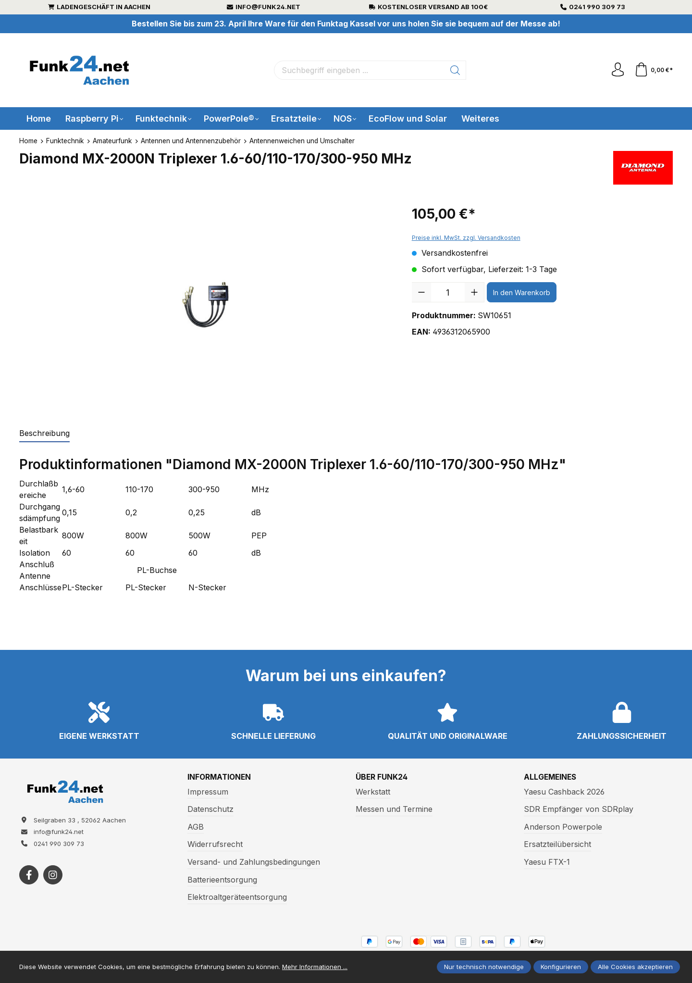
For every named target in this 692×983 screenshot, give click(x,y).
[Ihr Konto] (617, 70)
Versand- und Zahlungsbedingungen (253, 862)
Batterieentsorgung (222, 879)
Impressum (207, 791)
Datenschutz (210, 809)
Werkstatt (373, 791)
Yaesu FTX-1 (547, 862)
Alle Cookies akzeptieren (635, 967)
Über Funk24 (382, 777)
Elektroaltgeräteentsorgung (237, 897)
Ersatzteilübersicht (557, 844)
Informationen (220, 777)
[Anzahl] (448, 292)
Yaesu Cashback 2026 (564, 791)
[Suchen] (455, 70)
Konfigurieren (561, 967)
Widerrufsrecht (215, 844)
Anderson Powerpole (563, 827)
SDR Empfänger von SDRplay (578, 809)
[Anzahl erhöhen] (474, 292)
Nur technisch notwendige (484, 967)
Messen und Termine (394, 809)
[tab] (44, 433)
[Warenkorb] (653, 70)
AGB (195, 827)
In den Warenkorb (521, 292)
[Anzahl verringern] (421, 292)
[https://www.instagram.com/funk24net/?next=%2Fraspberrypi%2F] (52, 875)
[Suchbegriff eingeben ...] (359, 70)
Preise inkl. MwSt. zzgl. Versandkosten (466, 237)
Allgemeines (551, 777)
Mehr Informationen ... (314, 967)
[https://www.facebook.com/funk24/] (28, 875)
